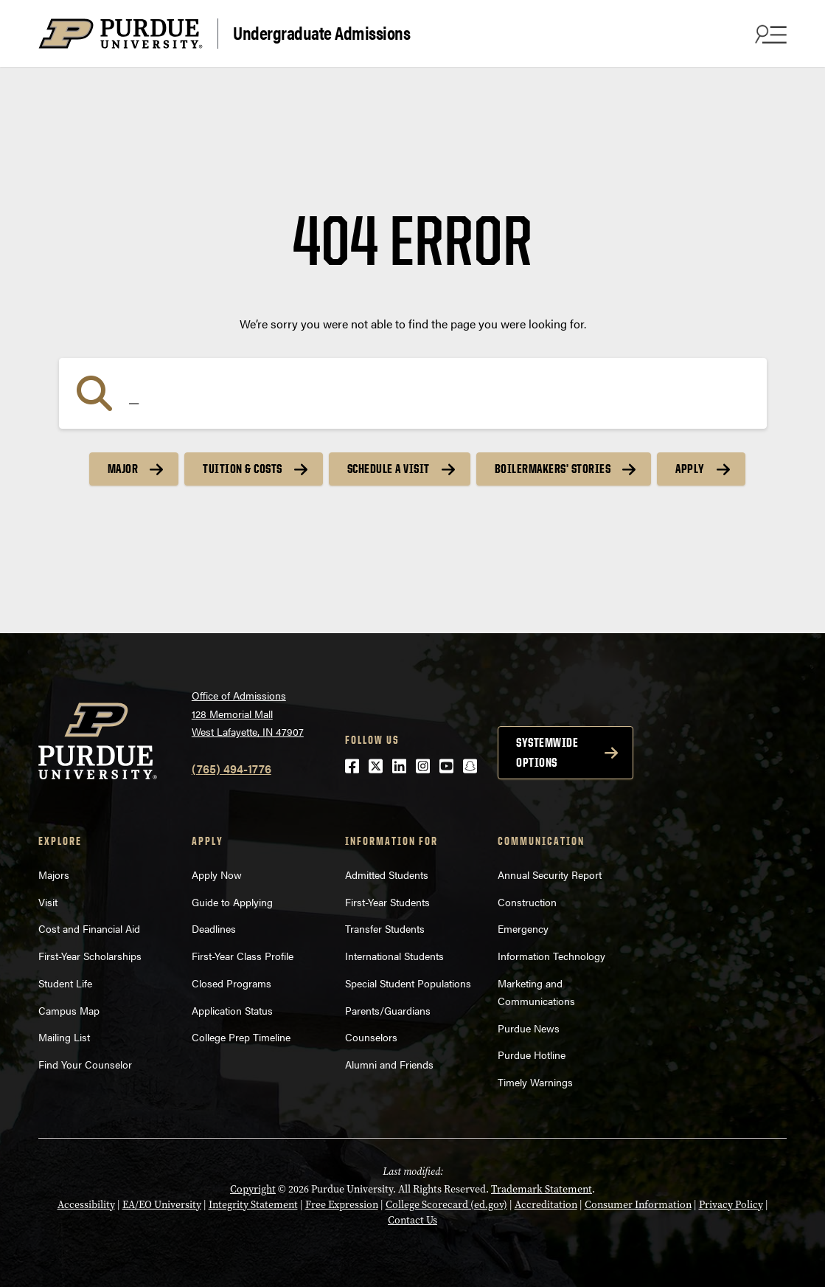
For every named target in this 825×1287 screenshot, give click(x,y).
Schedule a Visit (388, 468)
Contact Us (412, 1219)
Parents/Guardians (388, 1010)
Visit (48, 901)
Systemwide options (547, 752)
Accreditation (546, 1204)
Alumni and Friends (389, 1064)
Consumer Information (638, 1204)
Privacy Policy (731, 1204)
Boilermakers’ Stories (553, 468)
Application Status (232, 1010)
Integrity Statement (253, 1204)
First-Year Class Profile (242, 955)
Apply (690, 468)
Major (123, 468)
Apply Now (217, 874)
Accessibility (86, 1204)
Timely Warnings (535, 1081)
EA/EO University (161, 1204)
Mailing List (64, 1036)
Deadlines (214, 928)
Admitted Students (386, 874)
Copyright (253, 1188)
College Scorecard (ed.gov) (446, 1204)
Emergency (523, 928)
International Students (394, 955)
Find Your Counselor (85, 1064)
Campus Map (69, 1010)
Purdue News (529, 1028)
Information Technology (551, 955)
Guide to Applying (232, 901)
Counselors (371, 1036)
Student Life (65, 983)
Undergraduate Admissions (321, 32)
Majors (53, 874)
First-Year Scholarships (90, 955)
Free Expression (341, 1204)
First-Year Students (387, 901)
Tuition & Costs (242, 468)
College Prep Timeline (241, 1036)
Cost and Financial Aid (89, 928)
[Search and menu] (769, 34)
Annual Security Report (550, 874)
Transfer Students (385, 928)
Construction (527, 901)
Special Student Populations (408, 983)
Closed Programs (231, 983)
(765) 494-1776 (231, 768)
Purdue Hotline (531, 1054)
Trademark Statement (541, 1188)
